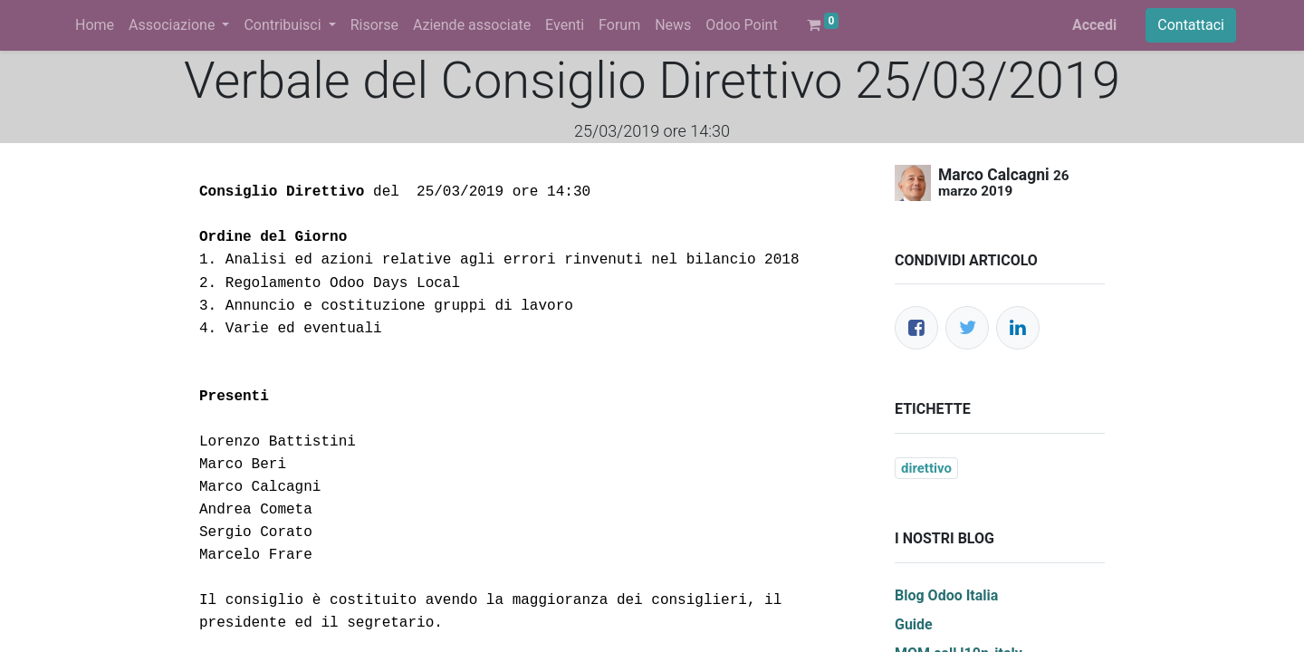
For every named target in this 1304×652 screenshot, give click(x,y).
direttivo (926, 468)
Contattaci (1190, 25)
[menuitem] (94, 25)
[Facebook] (916, 328)
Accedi (1094, 25)
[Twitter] (967, 328)
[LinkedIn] (1018, 328)
